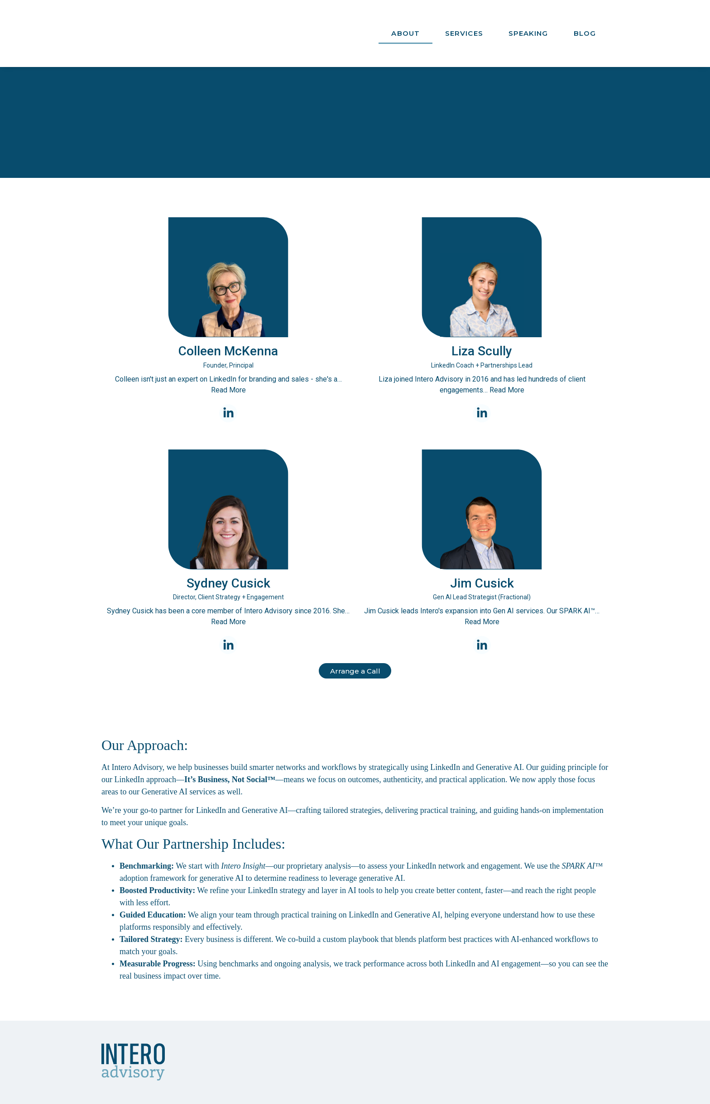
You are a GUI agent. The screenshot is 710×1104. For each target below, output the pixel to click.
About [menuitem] (405, 25)
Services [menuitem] (464, 25)
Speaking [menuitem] (528, 25)
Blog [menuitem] (585, 25)
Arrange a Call (355, 656)
